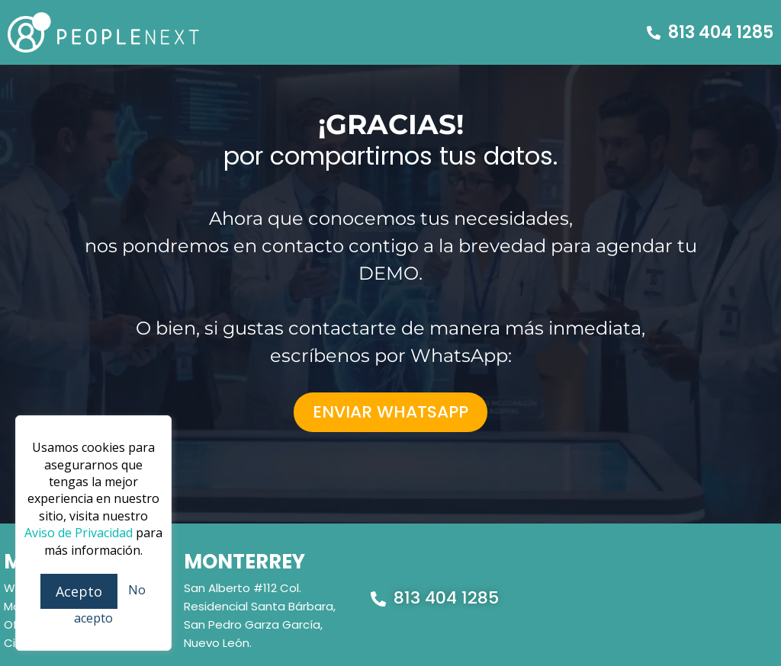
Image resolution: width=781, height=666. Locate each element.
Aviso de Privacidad (78, 532)
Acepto (79, 591)
